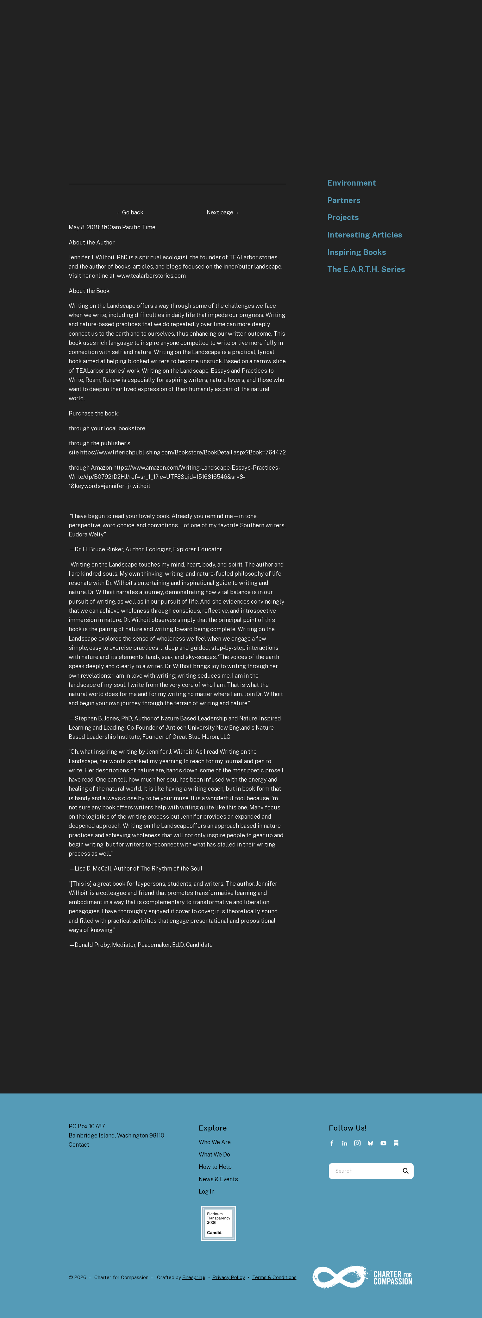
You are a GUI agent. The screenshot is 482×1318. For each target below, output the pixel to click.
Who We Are (215, 1142)
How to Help (215, 1166)
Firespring (193, 1277)
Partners (343, 200)
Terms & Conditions (274, 1277)
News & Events (218, 1179)
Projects (343, 217)
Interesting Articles (364, 234)
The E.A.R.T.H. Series (366, 269)
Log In (207, 1191)
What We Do (214, 1154)
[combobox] (363, 1171)
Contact (79, 1144)
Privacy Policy (228, 1277)
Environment (351, 182)
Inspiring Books (356, 252)
